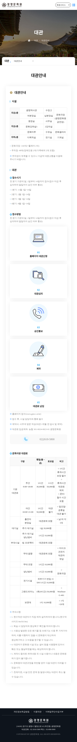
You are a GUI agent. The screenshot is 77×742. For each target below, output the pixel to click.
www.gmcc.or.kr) (33, 414)
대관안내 (18, 61)
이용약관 (37, 712)
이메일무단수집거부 (54, 712)
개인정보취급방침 (21, 712)
